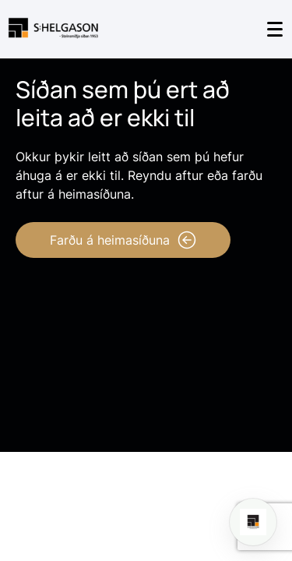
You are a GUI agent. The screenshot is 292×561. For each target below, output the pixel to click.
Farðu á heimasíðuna (123, 240)
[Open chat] (253, 522)
